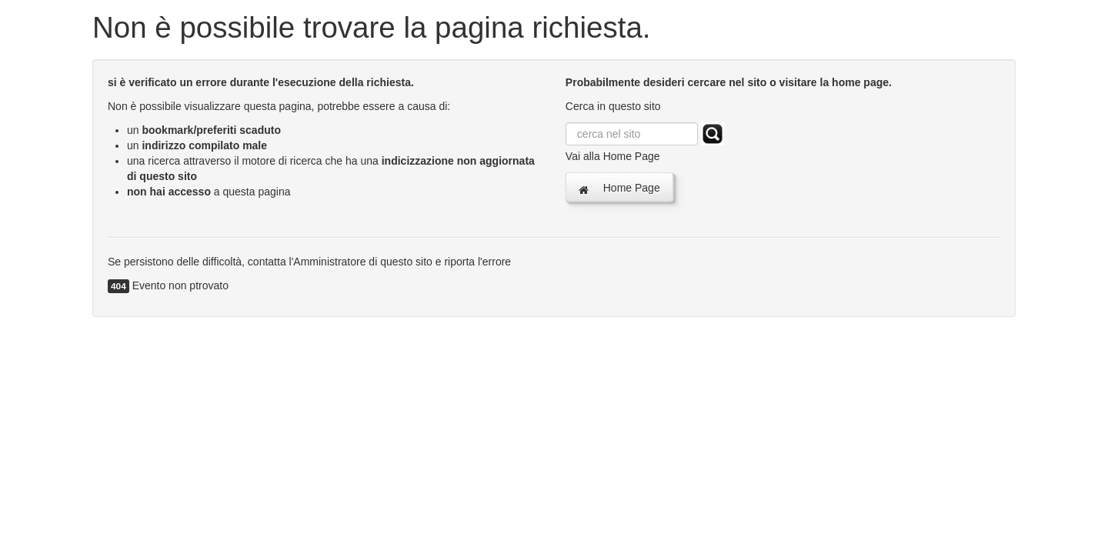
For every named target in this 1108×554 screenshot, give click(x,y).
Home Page (619, 188)
